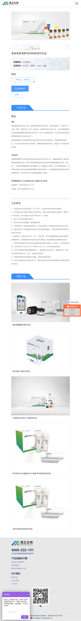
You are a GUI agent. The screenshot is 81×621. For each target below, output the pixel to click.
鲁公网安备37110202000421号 (41, 618)
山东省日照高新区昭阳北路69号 (22, 553)
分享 (17, 94)
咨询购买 (20, 88)
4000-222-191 (22, 550)
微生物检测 (15, 565)
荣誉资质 (14, 577)
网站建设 (41, 620)
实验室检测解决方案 (18, 568)
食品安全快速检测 (17, 562)
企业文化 (14, 584)
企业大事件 (15, 580)
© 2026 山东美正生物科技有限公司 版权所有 (32, 616)
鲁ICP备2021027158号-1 (55, 616)
